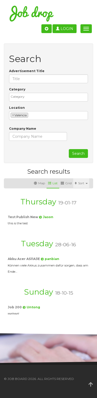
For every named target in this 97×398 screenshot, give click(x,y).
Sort (81, 183)
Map (39, 183)
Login (64, 28)
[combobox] (48, 97)
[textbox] (50, 96)
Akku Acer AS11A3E (24, 259)
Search (78, 153)
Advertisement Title (26, 71)
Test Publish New (23, 217)
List (53, 183)
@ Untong (31, 307)
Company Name (22, 129)
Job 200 (15, 307)
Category (17, 89)
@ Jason (46, 217)
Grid (66, 183)
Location (17, 108)
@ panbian (50, 259)
